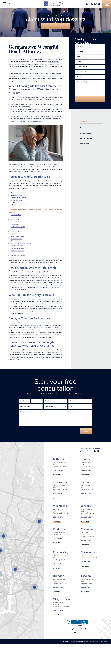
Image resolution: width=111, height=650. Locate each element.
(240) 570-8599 (58, 539)
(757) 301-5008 (58, 611)
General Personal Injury (86, 128)
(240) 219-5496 (85, 562)
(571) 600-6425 (58, 587)
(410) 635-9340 (86, 494)
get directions (57, 475)
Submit (90, 99)
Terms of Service (96, 641)
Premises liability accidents (18, 198)
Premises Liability (84, 144)
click (16, 359)
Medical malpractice (16, 200)
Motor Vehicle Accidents (87, 138)
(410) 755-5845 (58, 564)
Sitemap (89, 641)
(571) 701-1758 (57, 494)
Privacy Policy (104, 641)
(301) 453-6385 (86, 470)
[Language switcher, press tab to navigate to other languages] (10, 4)
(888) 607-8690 (91, 4)
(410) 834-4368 (85, 587)
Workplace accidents (17, 195)
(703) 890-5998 (86, 541)
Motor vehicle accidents (18, 193)
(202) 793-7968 (58, 470)
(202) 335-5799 (58, 517)
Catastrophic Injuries (85, 133)
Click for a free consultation (55, 26)
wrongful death (54, 62)
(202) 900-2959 (86, 517)
